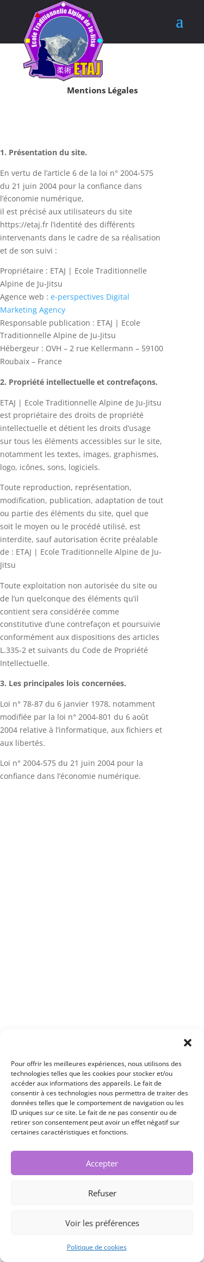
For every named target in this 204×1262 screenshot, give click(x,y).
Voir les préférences (102, 1222)
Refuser (102, 1193)
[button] (187, 1042)
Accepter (102, 1163)
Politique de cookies (97, 1247)
